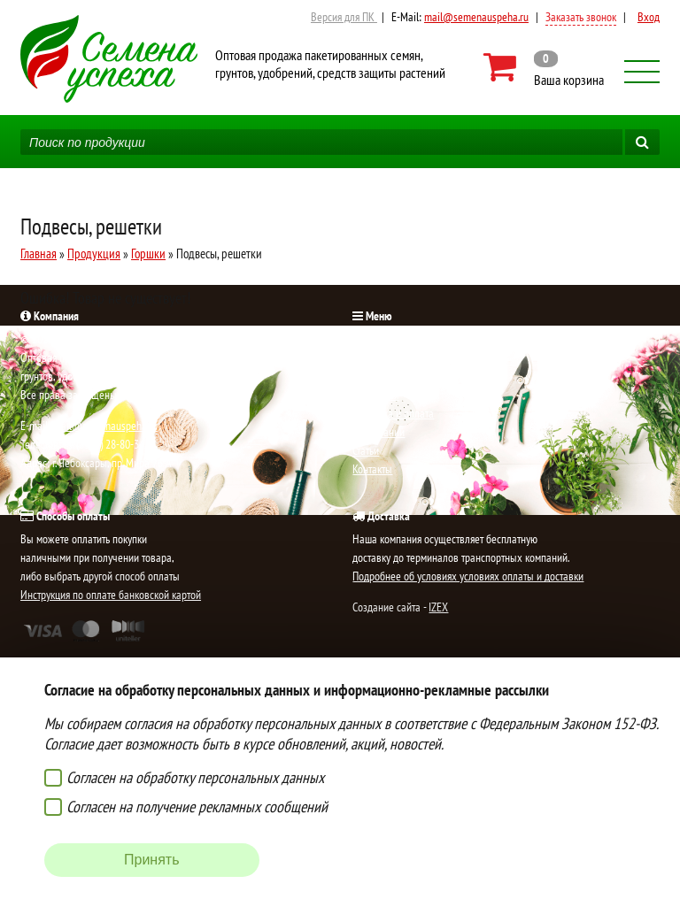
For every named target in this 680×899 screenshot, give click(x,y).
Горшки (148, 253)
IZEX (438, 607)
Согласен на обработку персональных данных (195, 777)
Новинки (371, 357)
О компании (378, 432)
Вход (649, 17)
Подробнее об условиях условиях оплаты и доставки (467, 576)
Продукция (93, 253)
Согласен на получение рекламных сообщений (197, 806)
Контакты (372, 469)
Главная (38, 253)
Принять (152, 859)
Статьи (365, 450)
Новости (370, 376)
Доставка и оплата (393, 413)
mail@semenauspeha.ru (476, 17)
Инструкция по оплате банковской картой (110, 595)
